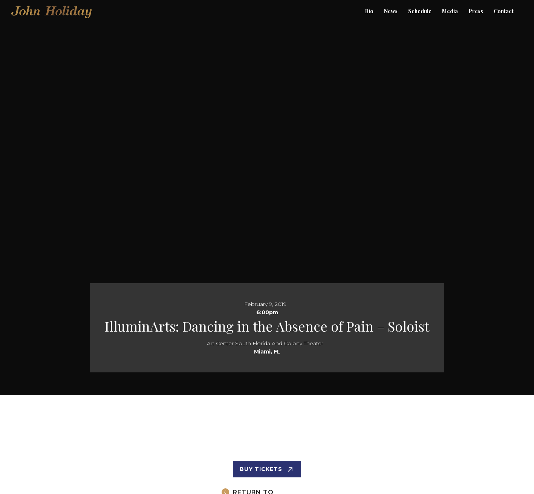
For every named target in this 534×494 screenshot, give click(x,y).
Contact (504, 11)
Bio (369, 11)
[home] (51, 4)
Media (450, 11)
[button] (475, 11)
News (391, 11)
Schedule (419, 11)
